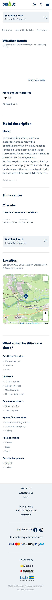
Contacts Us (26, 493)
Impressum (26, 514)
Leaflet (22, 323)
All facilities (10, 104)
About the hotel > (24, 30)
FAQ (26, 497)
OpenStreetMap (33, 323)
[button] (45, 313)
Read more (10, 180)
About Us (26, 488)
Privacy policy (26, 506)
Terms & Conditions (26, 510)
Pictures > (7, 30)
